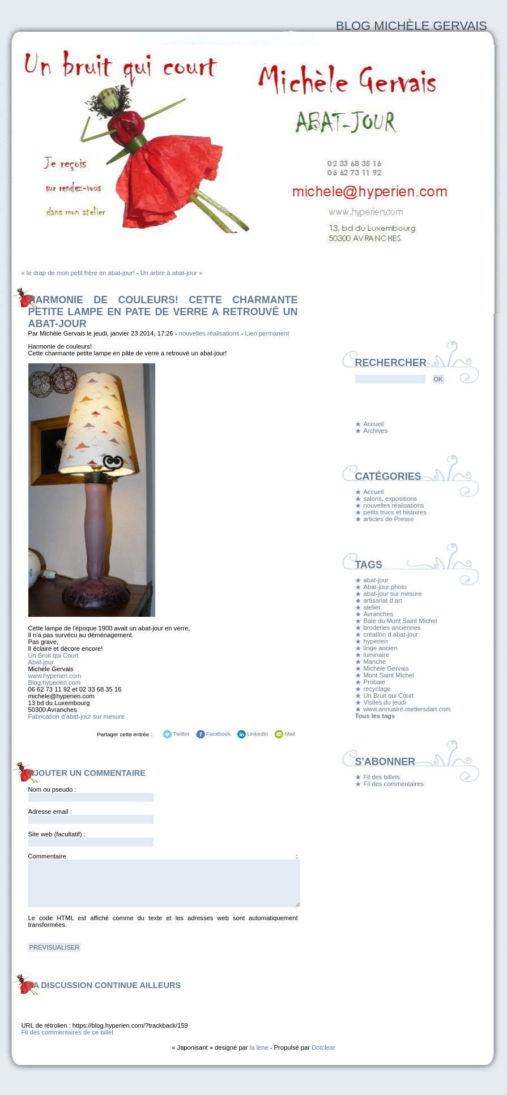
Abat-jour (41, 662)
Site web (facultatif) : (57, 834)
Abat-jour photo (385, 586)
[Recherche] (390, 379)
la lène (259, 1047)
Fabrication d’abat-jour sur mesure (76, 716)
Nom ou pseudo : (52, 789)
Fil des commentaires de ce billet (68, 1032)
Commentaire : (163, 856)
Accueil (374, 423)
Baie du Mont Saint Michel (400, 620)
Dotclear (323, 1047)
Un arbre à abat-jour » (171, 272)
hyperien (376, 641)
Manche (375, 661)
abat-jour (376, 580)
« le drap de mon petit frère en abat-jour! (78, 272)
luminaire (376, 654)
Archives (376, 430)
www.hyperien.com (55, 675)
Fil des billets (382, 777)
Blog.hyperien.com (54, 682)
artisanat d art (383, 600)
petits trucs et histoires (395, 512)
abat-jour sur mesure (393, 593)
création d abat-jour (391, 634)
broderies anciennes (392, 627)
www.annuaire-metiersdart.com (407, 709)
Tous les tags (375, 715)
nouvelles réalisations (209, 333)
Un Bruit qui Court (53, 655)
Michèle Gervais (386, 668)
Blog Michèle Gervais (411, 26)
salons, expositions (390, 498)
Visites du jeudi (385, 702)
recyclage (377, 688)
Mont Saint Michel (389, 675)
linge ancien (381, 648)
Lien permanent (267, 333)
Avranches (379, 614)
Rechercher (391, 362)
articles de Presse (389, 519)
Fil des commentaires (394, 783)
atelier (372, 607)
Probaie (375, 682)
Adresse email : (50, 811)
